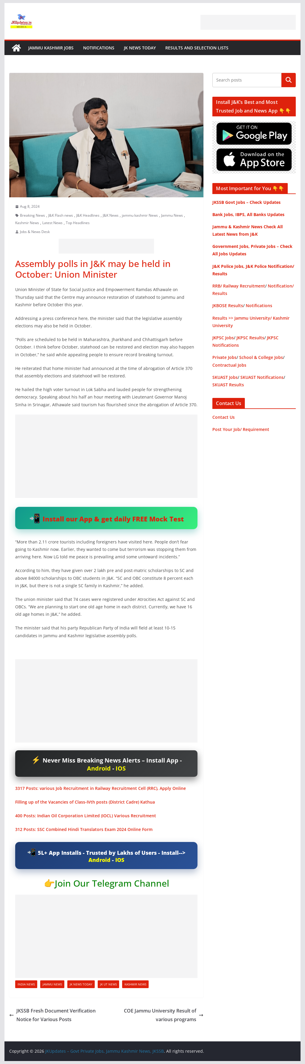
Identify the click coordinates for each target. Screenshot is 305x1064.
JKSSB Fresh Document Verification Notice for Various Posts (52, 1015)
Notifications (98, 48)
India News (26, 984)
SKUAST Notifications (262, 377)
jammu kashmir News (140, 215)
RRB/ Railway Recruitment (238, 286)
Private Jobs (224, 357)
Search (288, 80)
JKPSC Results (250, 337)
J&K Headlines (87, 215)
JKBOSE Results (227, 305)
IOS (121, 768)
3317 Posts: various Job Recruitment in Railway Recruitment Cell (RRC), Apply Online (100, 788)
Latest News (52, 222)
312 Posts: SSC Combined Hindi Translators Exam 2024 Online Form (83, 829)
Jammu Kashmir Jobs (51, 48)
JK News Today (140, 48)
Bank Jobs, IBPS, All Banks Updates (248, 214)
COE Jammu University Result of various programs (163, 1015)
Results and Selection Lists (196, 48)
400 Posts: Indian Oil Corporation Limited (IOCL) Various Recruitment (85, 815)
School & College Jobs (261, 357)
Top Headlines (78, 222)
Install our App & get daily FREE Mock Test (113, 518)
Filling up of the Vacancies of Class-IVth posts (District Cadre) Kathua (85, 802)
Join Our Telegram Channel (112, 883)
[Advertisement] (248, 22)
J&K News (111, 215)
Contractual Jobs (229, 365)
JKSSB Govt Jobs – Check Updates (246, 202)
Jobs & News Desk (35, 231)
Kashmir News (27, 222)
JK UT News (108, 984)
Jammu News (172, 215)
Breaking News (32, 215)
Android (99, 768)
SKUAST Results (228, 385)
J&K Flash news (60, 215)
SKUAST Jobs (225, 377)
